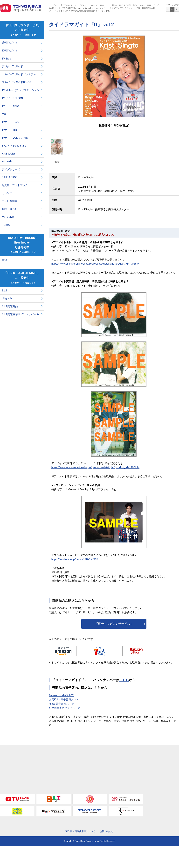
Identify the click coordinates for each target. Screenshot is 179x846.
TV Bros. (6, 58)
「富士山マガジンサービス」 (114, 623)
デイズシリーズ (11, 169)
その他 (6, 224)
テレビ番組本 (9, 201)
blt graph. (7, 298)
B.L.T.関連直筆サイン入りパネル (20, 314)
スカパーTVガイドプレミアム (19, 74)
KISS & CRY (8, 153)
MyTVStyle (8, 216)
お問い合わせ (107, 831)
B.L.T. (4, 290)
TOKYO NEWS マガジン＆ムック (21, 8)
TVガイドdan (9, 129)
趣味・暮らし (9, 209)
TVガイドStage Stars (14, 145)
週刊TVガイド (10, 42)
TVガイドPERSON (12, 98)
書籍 (4, 260)
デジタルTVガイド (12, 66)
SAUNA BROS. (10, 177)
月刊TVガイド (10, 50)
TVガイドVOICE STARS (15, 137)
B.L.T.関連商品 (10, 306)
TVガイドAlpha (10, 106)
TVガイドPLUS (10, 121)
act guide (7, 161)
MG (4, 114)
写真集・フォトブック (15, 185)
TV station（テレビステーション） (22, 90)
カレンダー (8, 193)
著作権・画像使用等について (80, 831)
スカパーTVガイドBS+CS (16, 82)
